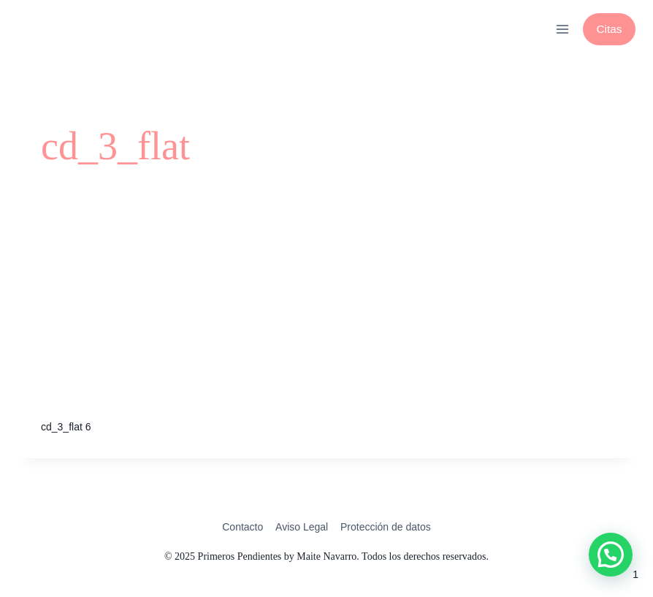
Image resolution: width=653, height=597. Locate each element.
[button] (611, 555)
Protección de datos (385, 527)
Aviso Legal (301, 527)
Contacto (242, 527)
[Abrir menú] (562, 29)
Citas (609, 29)
